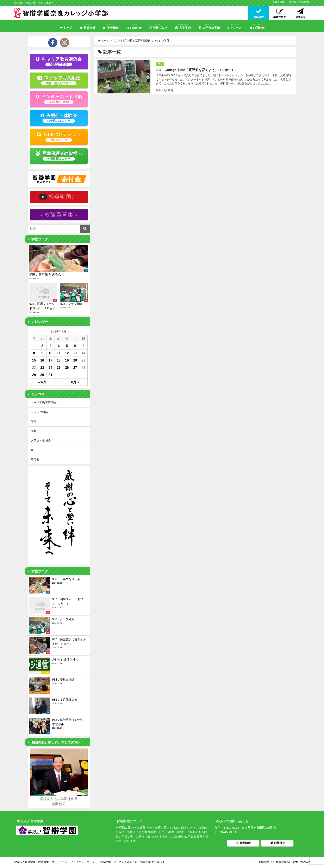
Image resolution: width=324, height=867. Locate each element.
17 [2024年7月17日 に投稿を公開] (50, 360)
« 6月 (42, 382)
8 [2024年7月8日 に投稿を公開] (34, 353)
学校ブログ (158, 26)
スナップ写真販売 (58, 80)
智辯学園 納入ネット (152, 861)
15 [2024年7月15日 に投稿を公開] (34, 360)
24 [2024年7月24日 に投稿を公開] (50, 367)
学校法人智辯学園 (299, 2)
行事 (33, 421)
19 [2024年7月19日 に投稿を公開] (67, 360)
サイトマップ (60, 861)
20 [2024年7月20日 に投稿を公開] (75, 360)
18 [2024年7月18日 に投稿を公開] (59, 360)
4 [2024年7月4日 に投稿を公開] (59, 345)
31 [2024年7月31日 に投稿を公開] (50, 374)
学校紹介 (111, 26)
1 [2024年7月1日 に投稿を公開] (34, 345)
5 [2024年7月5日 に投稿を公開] (67, 345)
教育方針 (87, 26)
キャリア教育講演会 (59, 61)
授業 (33, 430)
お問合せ (256, 26)
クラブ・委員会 (41, 440)
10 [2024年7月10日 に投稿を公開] (50, 353)
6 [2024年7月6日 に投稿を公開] (75, 345)
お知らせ (134, 26)
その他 (35, 459)
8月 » (75, 382)
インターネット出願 (59, 99)
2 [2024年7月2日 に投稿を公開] (42, 345)
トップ (66, 26)
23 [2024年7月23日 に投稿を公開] (42, 367)
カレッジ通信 (39, 412)
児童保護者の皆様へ (59, 156)
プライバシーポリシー (83, 861)
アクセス (235, 26)
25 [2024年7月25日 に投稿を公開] (59, 367)
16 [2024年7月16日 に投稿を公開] (42, 360)
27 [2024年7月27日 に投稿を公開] (75, 367)
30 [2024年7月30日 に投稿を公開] (42, 374)
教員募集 (280, 2)
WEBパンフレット (59, 136)
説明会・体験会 (58, 118)
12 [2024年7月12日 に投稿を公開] (67, 353)
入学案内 (183, 26)
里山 (160, 63)
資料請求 (243, 842)
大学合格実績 (209, 26)
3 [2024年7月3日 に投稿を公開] (50, 345)
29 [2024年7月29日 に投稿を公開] (34, 374)
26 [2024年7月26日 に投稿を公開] (67, 367)
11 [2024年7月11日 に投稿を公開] (59, 353)
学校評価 (105, 861)
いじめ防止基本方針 (125, 861)
